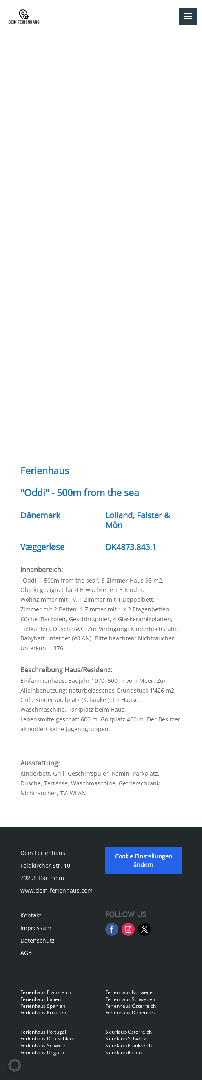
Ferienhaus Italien (40, 999)
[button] (14, 1065)
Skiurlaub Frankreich (128, 1045)
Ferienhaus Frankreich (45, 992)
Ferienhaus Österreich (130, 1006)
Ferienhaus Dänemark (130, 1012)
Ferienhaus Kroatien (43, 1012)
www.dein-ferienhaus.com (56, 890)
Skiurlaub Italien (123, 1052)
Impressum (35, 928)
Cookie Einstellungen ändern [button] (143, 860)
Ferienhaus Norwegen (130, 992)
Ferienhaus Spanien (42, 1006)
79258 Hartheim (42, 878)
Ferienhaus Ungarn (42, 1052)
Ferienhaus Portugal (43, 1031)
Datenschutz (37, 940)
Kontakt (30, 915)
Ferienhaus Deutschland (47, 1038)
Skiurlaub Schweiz (125, 1038)
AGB (26, 953)
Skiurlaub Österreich (128, 1031)
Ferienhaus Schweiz (42, 1045)
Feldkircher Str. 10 (45, 865)
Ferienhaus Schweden (130, 999)
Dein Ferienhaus (42, 853)
